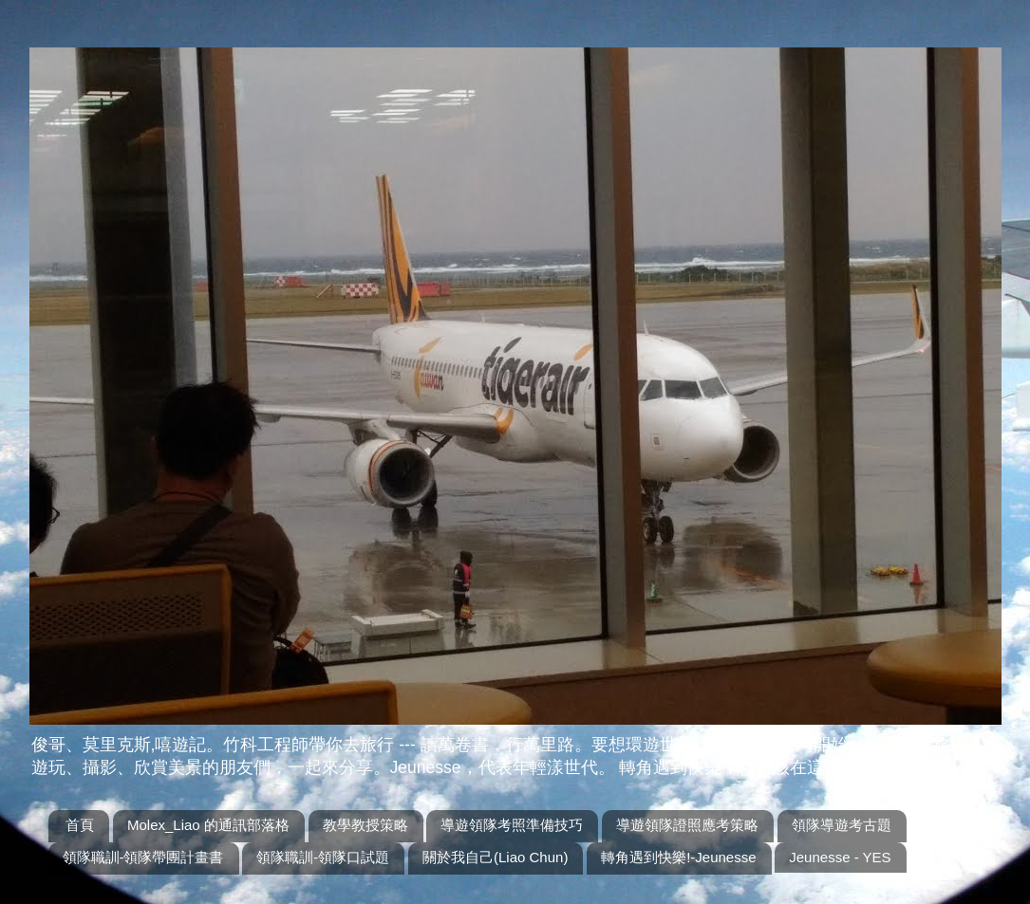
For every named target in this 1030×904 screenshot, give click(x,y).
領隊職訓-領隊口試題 (322, 857)
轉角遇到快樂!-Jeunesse (678, 857)
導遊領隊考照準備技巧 (511, 825)
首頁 (80, 825)
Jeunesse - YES (839, 857)
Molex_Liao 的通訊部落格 (208, 825)
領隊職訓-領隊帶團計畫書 (143, 857)
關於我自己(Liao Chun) (495, 857)
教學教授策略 (365, 825)
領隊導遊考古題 (841, 825)
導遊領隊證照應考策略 (687, 825)
